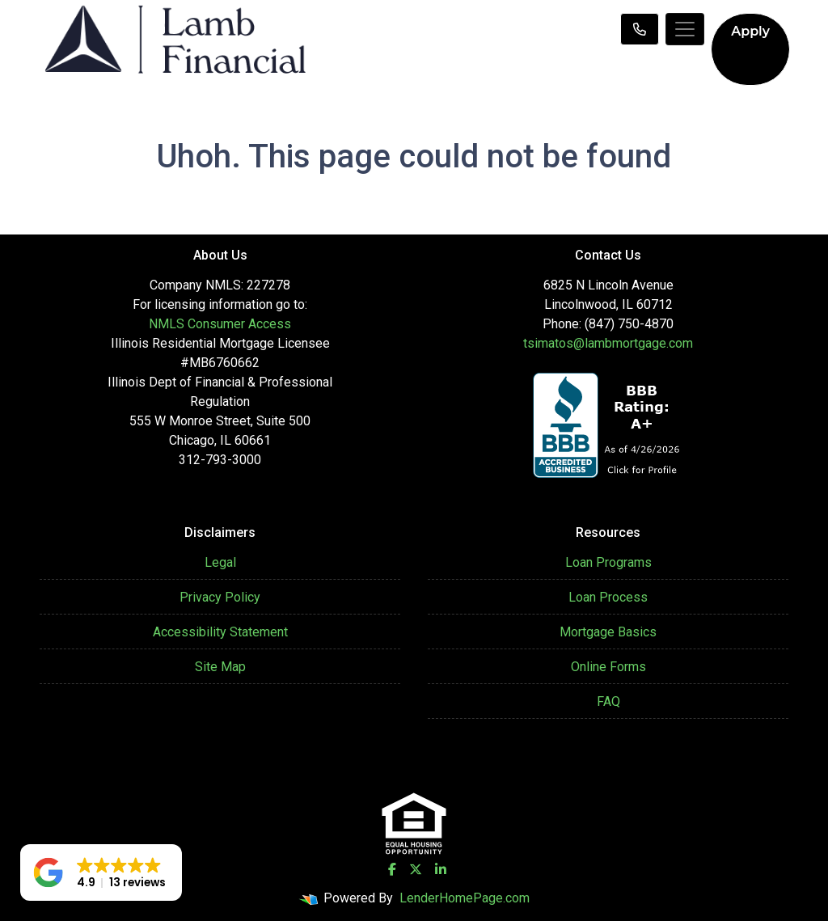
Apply (750, 31)
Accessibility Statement (220, 632)
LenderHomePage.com (464, 898)
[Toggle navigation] (684, 29)
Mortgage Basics (608, 632)
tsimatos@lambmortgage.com (608, 343)
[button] (101, 872)
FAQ (608, 701)
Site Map (220, 666)
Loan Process (608, 597)
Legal (220, 562)
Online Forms (608, 666)
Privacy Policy (220, 597)
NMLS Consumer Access (220, 324)
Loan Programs (608, 562)
